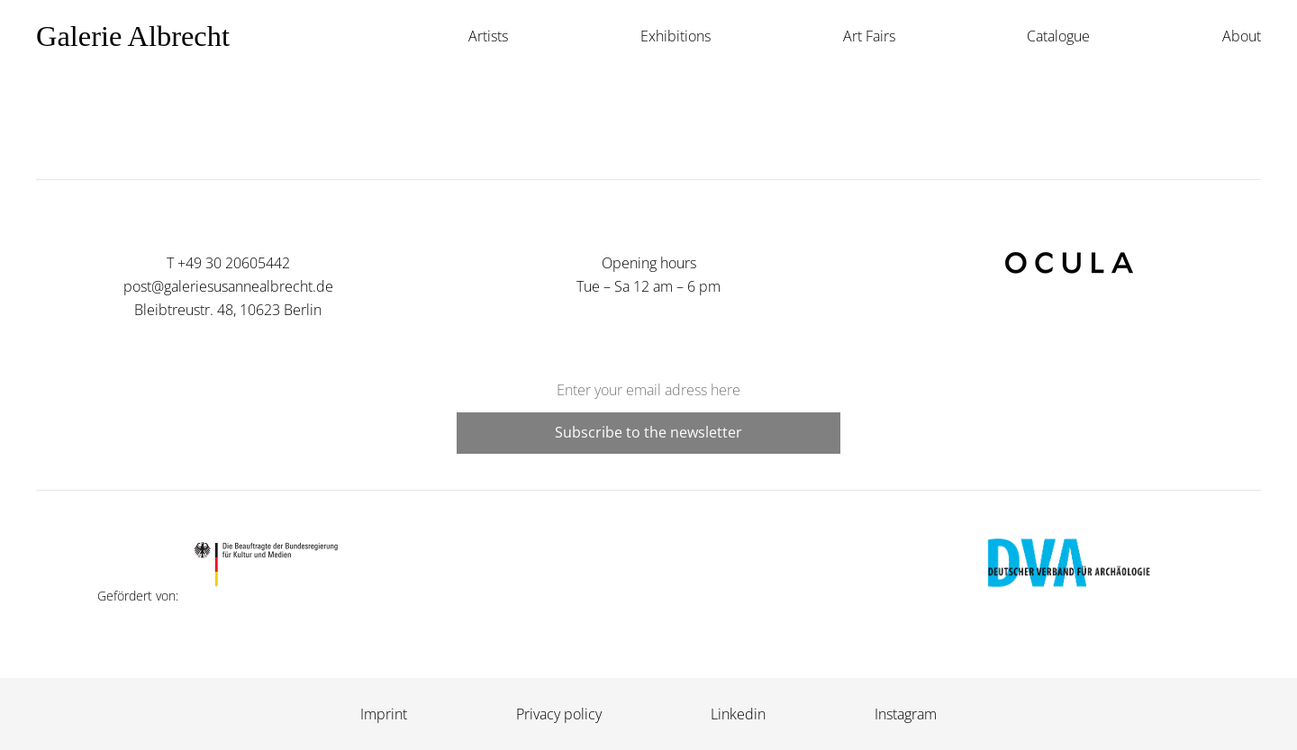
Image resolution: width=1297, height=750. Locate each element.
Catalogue (1058, 36)
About (1241, 36)
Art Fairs (869, 36)
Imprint (383, 714)
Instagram (906, 714)
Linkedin (738, 714)
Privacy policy (559, 714)
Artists (488, 36)
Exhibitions (675, 36)
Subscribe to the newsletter (648, 432)
